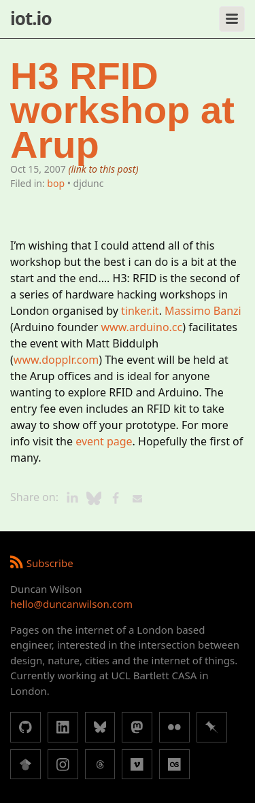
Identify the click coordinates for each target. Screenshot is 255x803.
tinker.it (140, 310)
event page (103, 441)
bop (56, 183)
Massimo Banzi (203, 310)
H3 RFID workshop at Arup (122, 110)
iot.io (31, 18)
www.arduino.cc (142, 327)
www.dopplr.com (56, 359)
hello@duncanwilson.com (71, 604)
